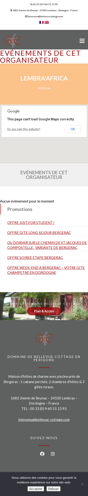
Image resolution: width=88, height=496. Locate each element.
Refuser (53, 489)
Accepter (35, 489)
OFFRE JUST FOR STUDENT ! (30, 222)
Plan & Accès (44, 311)
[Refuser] (82, 484)
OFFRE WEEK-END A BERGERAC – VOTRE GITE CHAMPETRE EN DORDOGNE (46, 270)
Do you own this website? (23, 129)
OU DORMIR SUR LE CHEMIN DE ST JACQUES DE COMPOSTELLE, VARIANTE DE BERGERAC (47, 245)
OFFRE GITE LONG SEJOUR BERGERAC (39, 233)
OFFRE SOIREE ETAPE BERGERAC (35, 257)
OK (73, 129)
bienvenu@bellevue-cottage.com (44, 419)
